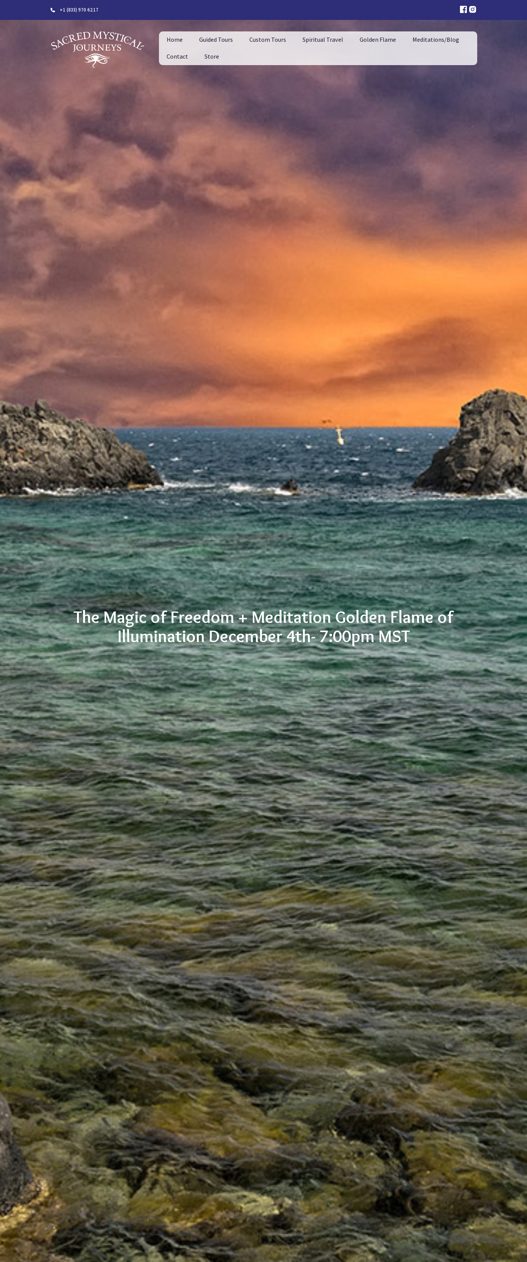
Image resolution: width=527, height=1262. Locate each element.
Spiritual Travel (323, 40)
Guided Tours (216, 40)
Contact (177, 56)
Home (175, 40)
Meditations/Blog (435, 40)
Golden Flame (378, 40)
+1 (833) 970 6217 (79, 10)
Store (212, 56)
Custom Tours (267, 40)
